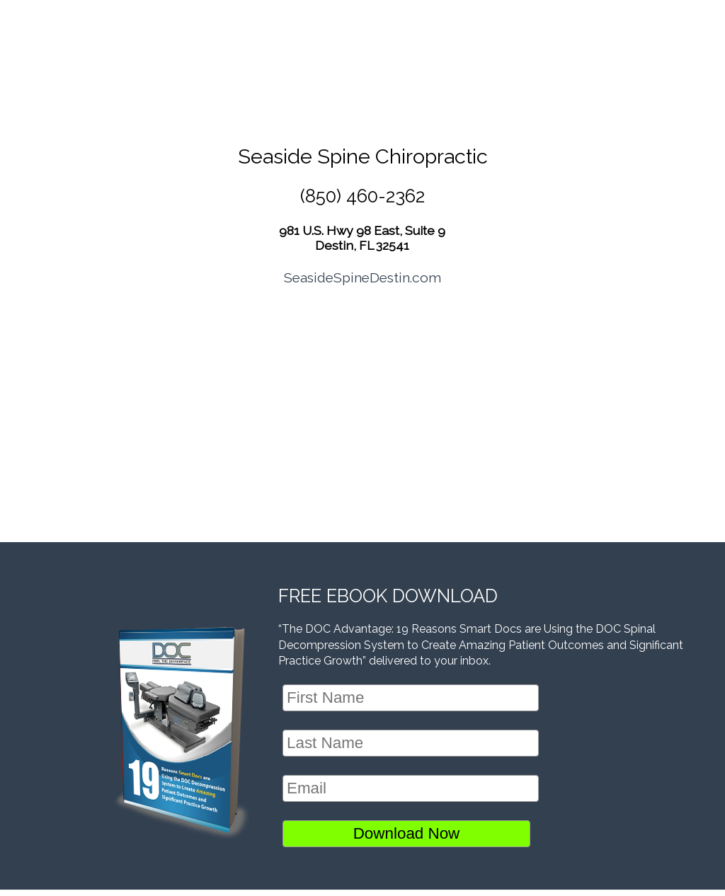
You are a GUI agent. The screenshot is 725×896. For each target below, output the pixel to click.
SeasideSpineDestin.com (362, 277)
